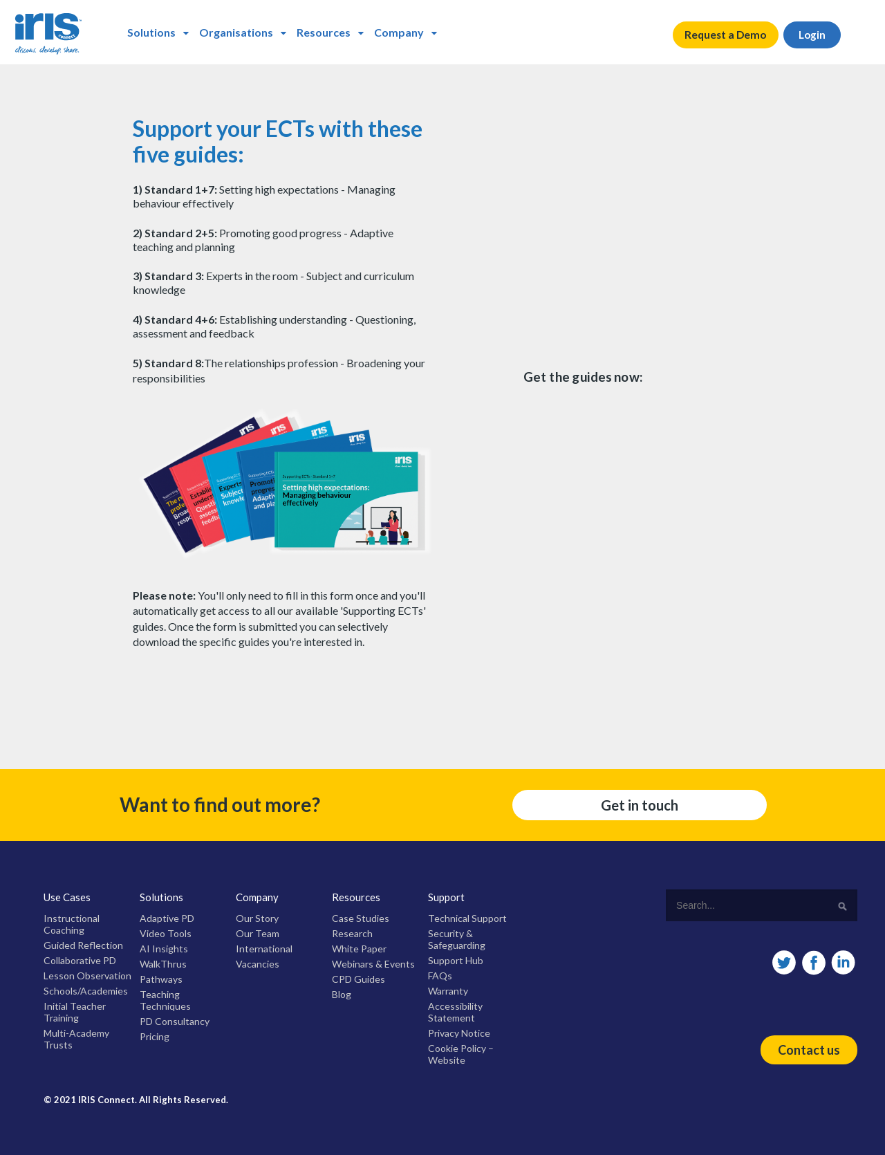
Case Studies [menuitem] (360, 918)
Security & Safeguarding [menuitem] (456, 939)
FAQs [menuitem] (440, 975)
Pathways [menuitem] (161, 979)
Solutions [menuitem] (151, 32)
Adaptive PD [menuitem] (167, 918)
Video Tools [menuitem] (166, 933)
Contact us (809, 1049)
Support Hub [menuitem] (455, 960)
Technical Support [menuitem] (467, 918)
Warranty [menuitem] (448, 991)
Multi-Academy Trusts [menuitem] (76, 1039)
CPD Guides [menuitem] (358, 979)
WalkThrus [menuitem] (163, 964)
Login (817, 34)
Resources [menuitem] (324, 32)
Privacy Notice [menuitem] (459, 1033)
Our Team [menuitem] (257, 933)
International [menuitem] (264, 948)
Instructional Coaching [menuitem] (72, 924)
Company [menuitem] (399, 32)
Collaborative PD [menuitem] (80, 960)
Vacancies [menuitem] (257, 964)
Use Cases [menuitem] (67, 897)
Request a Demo (727, 34)
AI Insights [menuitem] (164, 948)
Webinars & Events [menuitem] (373, 964)
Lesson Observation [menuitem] (87, 975)
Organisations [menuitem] (236, 32)
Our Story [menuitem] (257, 918)
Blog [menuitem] (341, 994)
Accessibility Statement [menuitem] (455, 1012)
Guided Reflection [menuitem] (83, 945)
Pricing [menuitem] (154, 1036)
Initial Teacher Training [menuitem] (75, 1012)
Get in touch (639, 805)
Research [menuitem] (352, 933)
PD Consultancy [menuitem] (174, 1021)
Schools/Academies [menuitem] (86, 991)
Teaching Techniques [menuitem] (165, 1000)
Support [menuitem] (446, 897)
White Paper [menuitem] (359, 948)
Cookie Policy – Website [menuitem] (461, 1054)
